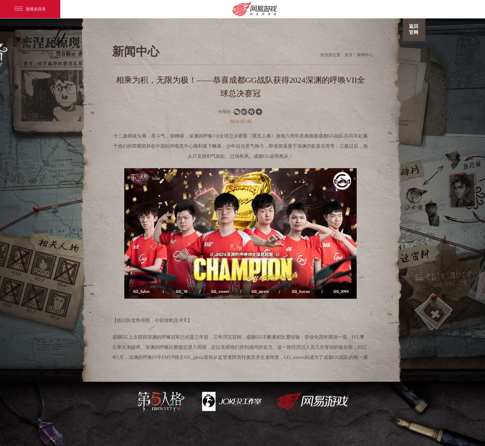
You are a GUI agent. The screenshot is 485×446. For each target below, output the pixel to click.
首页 (349, 54)
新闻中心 (365, 54)
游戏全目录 (30, 9)
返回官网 (413, 29)
